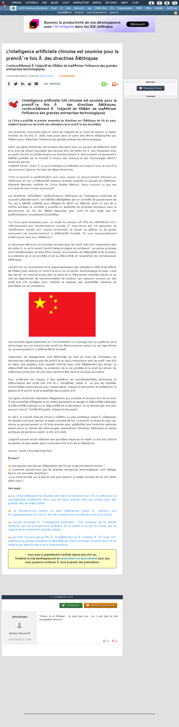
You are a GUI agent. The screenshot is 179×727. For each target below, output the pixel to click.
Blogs (55, 2)
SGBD (139, 8)
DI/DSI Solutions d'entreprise (32, 8)
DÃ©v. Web (100, 8)
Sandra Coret (46, 76)
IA (61, 8)
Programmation (124, 8)
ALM (68, 8)
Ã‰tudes (111, 2)
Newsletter (81, 2)
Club (135, 2)
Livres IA (113, 12)
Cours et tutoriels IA (96, 12)
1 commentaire (67, 76)
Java (89, 8)
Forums (16, 2)
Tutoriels (31, 2)
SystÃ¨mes (172, 8)
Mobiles (159, 8)
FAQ (44, 2)
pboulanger (20, 616)
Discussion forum (150, 88)
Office (148, 8)
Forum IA (79, 12)
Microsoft (79, 8)
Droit (124, 2)
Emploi (97, 2)
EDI (112, 8)
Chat (65, 2)
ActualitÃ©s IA (64, 12)
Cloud (54, 8)
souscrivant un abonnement (79, 558)
